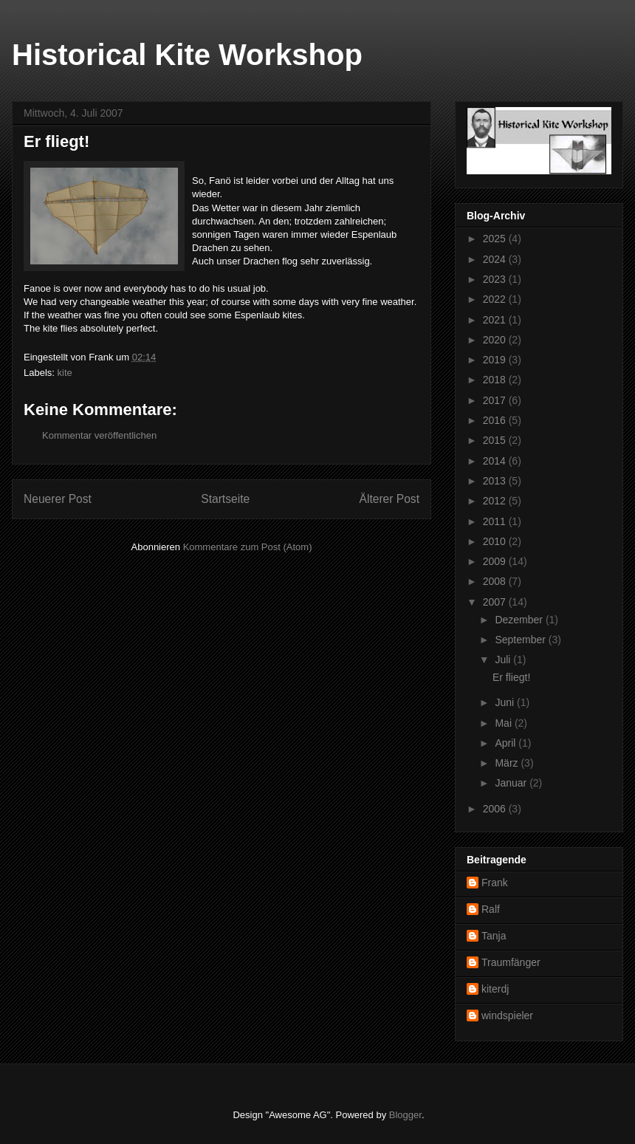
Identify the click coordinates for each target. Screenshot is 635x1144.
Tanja (493, 936)
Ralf (490, 909)
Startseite (225, 499)
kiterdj (495, 989)
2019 (496, 360)
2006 (496, 809)
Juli (504, 659)
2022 (496, 299)
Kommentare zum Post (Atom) (247, 546)
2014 (496, 461)
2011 (496, 521)
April (506, 743)
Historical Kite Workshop (187, 54)
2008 (496, 581)
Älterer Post (389, 499)
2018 (496, 380)
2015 (496, 440)
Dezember (520, 620)
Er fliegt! (511, 677)
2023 (496, 279)
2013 (496, 481)
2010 (496, 541)
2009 (496, 561)
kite (65, 372)
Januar (512, 783)
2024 (496, 259)
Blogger (405, 1114)
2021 (496, 320)
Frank (494, 882)
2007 (496, 602)
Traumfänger (510, 962)
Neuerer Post (58, 499)
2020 (496, 340)
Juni (506, 702)
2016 (496, 420)
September (521, 639)
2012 (496, 501)
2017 (496, 400)
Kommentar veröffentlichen (99, 435)
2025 (496, 238)
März (508, 763)
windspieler (507, 1015)
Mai (504, 723)
